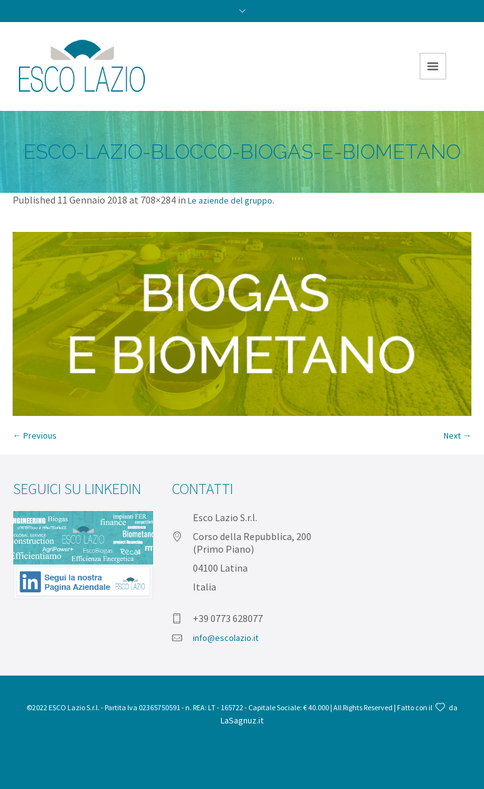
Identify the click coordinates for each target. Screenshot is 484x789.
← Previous (35, 435)
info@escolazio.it (225, 637)
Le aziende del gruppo (230, 200)
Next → (457, 435)
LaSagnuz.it (242, 720)
